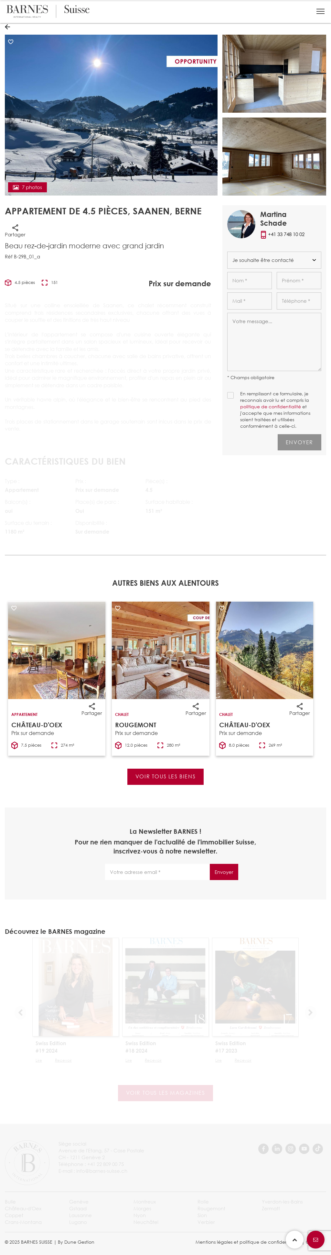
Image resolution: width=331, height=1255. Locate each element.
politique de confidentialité (270, 406)
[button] (320, 11)
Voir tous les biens (165, 776)
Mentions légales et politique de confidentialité (248, 1242)
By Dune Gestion (76, 1242)
